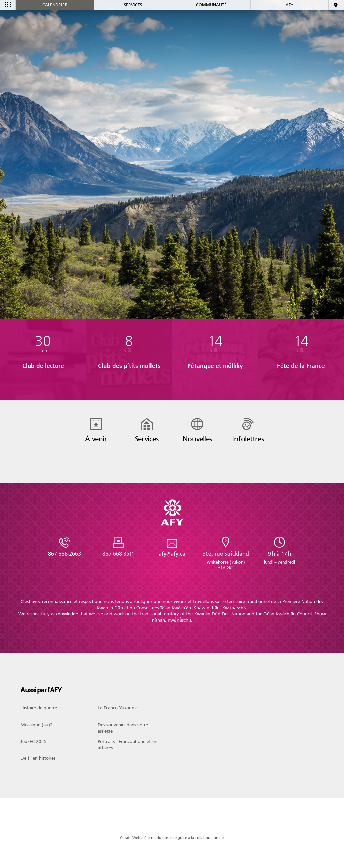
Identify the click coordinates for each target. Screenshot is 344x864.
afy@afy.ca (172, 554)
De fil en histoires (37, 758)
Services (133, 19)
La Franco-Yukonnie (118, 708)
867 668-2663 (64, 554)
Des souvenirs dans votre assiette (123, 727)
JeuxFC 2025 (33, 741)
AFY (289, 19)
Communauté (211, 19)
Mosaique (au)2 (36, 725)
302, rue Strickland (225, 561)
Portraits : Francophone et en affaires (127, 744)
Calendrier (55, 19)
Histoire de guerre (38, 708)
